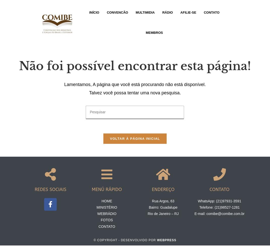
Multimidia (145, 12)
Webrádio (106, 215)
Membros (154, 33)
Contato (211, 12)
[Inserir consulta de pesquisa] (135, 112)
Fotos (107, 221)
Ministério (107, 209)
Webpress (166, 241)
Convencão (117, 12)
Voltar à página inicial (135, 140)
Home (107, 203)
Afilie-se (188, 12)
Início (94, 12)
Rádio (167, 12)
